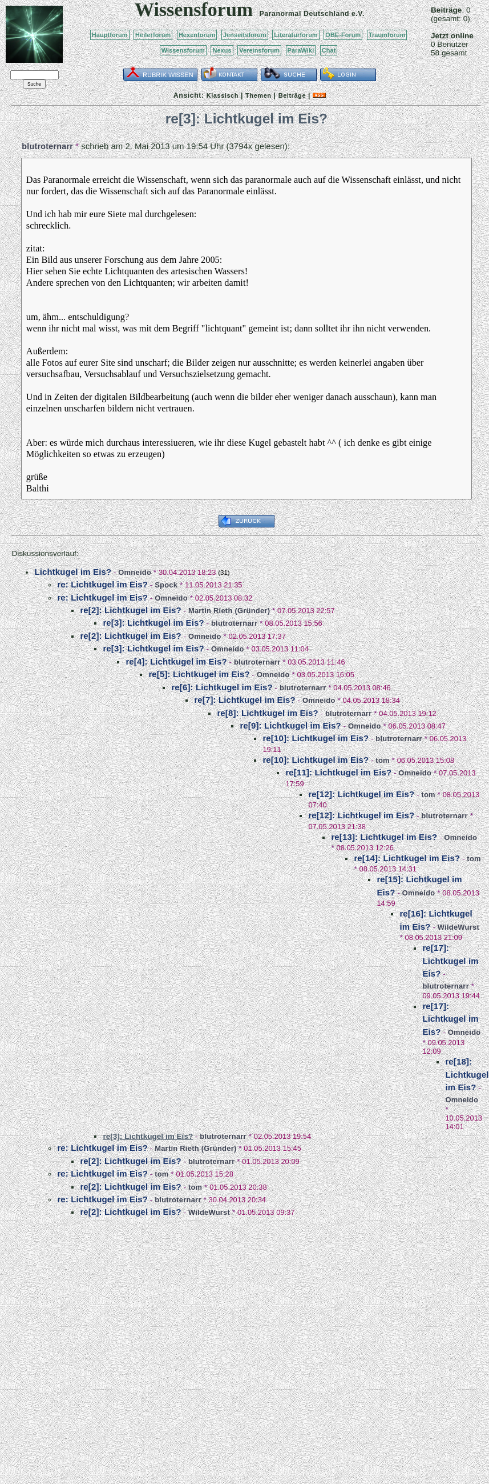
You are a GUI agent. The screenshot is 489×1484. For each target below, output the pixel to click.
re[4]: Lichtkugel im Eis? (176, 661)
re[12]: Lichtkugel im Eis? (361, 794)
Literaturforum (295, 34)
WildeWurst (458, 927)
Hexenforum (197, 34)
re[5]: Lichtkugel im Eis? (198, 674)
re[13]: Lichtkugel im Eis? (384, 837)
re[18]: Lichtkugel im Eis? (466, 1074)
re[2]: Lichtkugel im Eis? (130, 610)
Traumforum (387, 34)
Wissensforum (183, 50)
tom (382, 760)
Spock (166, 585)
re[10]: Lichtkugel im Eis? (315, 738)
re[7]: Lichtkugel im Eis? (244, 700)
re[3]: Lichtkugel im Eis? (153, 622)
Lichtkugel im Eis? (72, 572)
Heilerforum (153, 34)
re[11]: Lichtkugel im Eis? (338, 772)
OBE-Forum (343, 34)
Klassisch (223, 95)
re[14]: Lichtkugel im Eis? (407, 858)
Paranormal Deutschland (305, 14)
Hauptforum (110, 34)
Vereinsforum (259, 50)
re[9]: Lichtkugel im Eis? (290, 725)
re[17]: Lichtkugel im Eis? (450, 960)
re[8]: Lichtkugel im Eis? (267, 713)
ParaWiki (301, 50)
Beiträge (292, 95)
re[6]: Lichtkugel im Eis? (221, 687)
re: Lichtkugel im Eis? (102, 584)
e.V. (358, 14)
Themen (258, 95)
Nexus (221, 50)
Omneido (134, 572)
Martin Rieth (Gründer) (229, 610)
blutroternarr (47, 146)
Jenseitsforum (244, 34)
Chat (329, 50)
